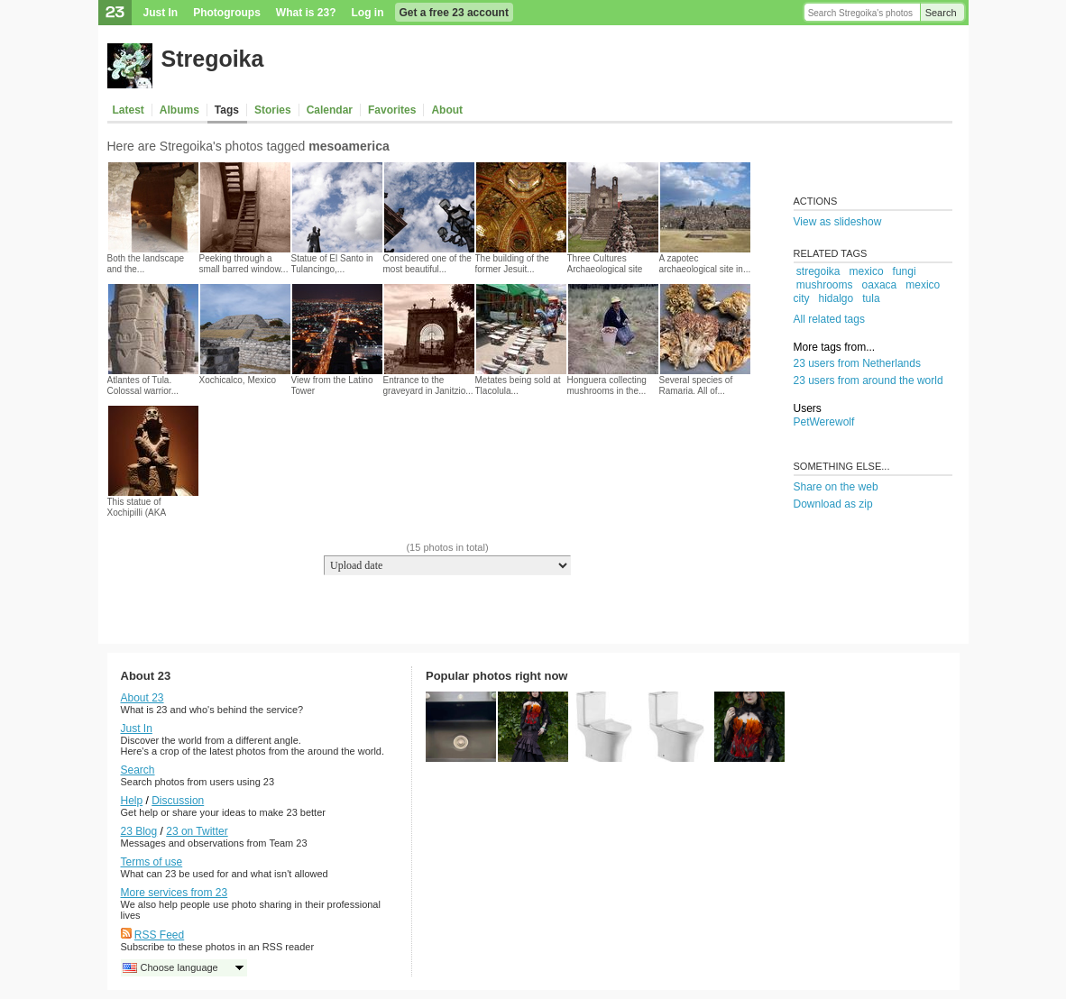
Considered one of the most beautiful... (427, 263)
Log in (368, 12)
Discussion (178, 800)
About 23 (142, 698)
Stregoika (212, 58)
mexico (867, 271)
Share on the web (836, 487)
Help (132, 800)
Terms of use (152, 862)
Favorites (392, 110)
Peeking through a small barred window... (244, 263)
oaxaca (879, 285)
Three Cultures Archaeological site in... (605, 269)
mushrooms (824, 285)
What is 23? (306, 12)
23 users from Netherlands (857, 363)
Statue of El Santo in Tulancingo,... (332, 263)
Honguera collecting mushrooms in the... (607, 385)
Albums (179, 110)
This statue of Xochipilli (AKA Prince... (136, 512)
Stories (272, 110)
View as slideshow (838, 221)
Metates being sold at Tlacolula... (518, 385)
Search (941, 12)
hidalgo (836, 298)
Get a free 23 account (454, 12)
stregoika (818, 271)
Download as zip (833, 504)
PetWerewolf (824, 422)
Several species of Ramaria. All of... (696, 385)
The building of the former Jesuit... (512, 263)
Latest (128, 110)
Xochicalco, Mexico (238, 380)
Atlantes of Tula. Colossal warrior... (143, 385)
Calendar (330, 110)
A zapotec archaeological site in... (705, 263)
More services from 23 (174, 892)
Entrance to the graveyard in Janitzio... (428, 385)
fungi (904, 271)
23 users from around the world (868, 380)
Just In (161, 12)
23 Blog (139, 831)
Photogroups (227, 12)
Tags (227, 110)
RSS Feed (159, 935)
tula (870, 298)
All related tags (829, 319)
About (447, 110)
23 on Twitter (196, 831)
